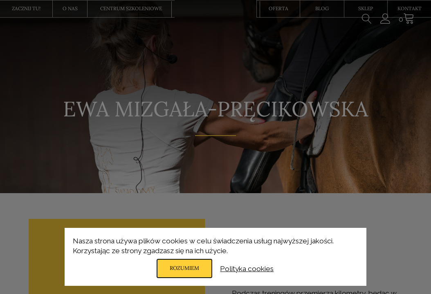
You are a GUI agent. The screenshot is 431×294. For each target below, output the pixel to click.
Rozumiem (184, 268)
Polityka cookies (248, 268)
